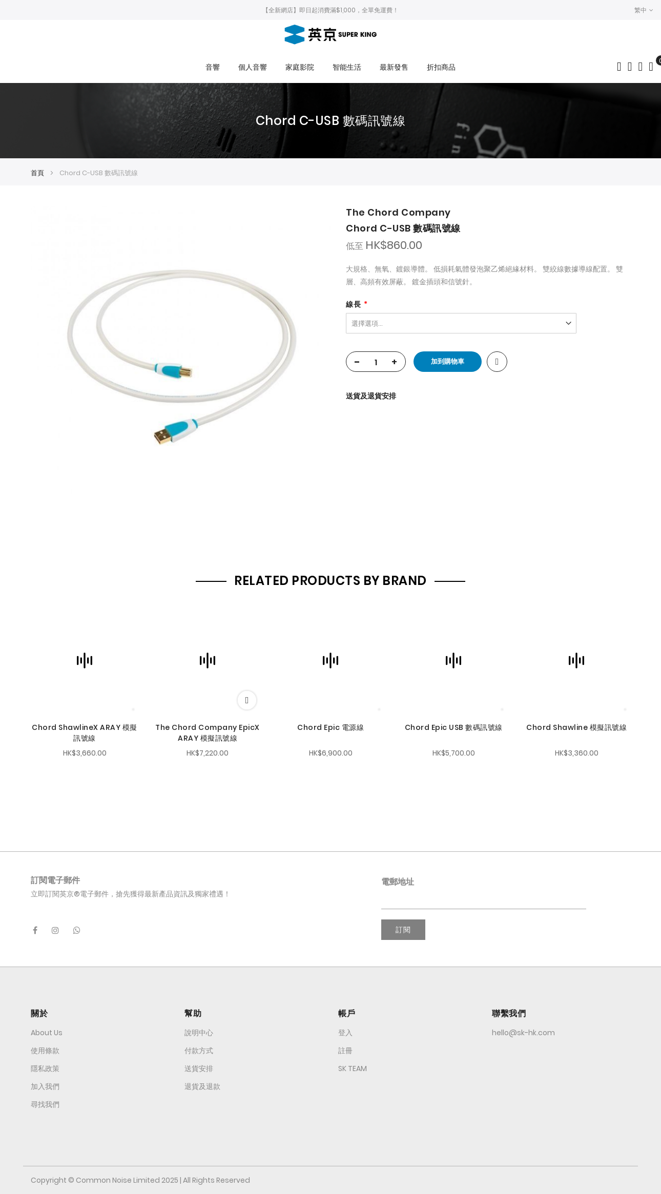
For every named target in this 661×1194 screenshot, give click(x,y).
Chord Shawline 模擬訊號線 (576, 727)
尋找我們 (45, 1104)
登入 (345, 1033)
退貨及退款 (202, 1086)
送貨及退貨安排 (371, 396)
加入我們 (45, 1086)
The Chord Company (398, 212)
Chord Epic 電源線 (330, 727)
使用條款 (45, 1050)
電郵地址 (397, 882)
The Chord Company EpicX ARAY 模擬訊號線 (207, 732)
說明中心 (198, 1033)
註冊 (345, 1050)
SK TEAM (352, 1068)
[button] (643, 10)
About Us (47, 1033)
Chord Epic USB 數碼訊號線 (454, 727)
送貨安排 (198, 1068)
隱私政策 (45, 1068)
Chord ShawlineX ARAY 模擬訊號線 (84, 732)
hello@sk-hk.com (523, 1033)
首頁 (37, 173)
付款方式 (198, 1050)
